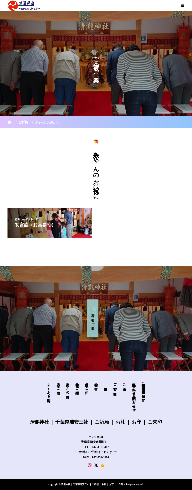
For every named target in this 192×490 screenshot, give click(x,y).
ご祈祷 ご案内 (115, 385)
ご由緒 (124, 383)
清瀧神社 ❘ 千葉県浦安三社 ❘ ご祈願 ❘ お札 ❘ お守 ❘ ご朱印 (96, 422)
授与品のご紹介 (86, 385)
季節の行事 (96, 383)
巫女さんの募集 (68, 387)
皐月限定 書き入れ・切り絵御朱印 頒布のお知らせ (134, 395)
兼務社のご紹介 (77, 385)
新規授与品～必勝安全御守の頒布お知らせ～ (143, 392)
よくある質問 (49, 388)
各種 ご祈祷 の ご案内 (92, 318)
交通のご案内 (58, 385)
